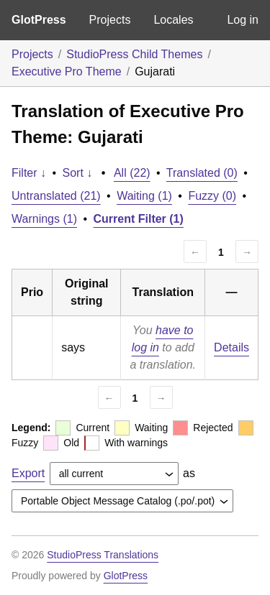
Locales (173, 20)
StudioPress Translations (102, 555)
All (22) (132, 173)
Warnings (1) (44, 219)
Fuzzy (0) (212, 196)
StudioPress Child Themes (134, 54)
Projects (110, 20)
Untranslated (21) (56, 196)
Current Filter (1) (139, 219)
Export (28, 473)
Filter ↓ (29, 173)
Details (231, 347)
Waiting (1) (144, 196)
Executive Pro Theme (67, 71)
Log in (242, 20)
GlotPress (39, 20)
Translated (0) (202, 173)
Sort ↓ (78, 173)
